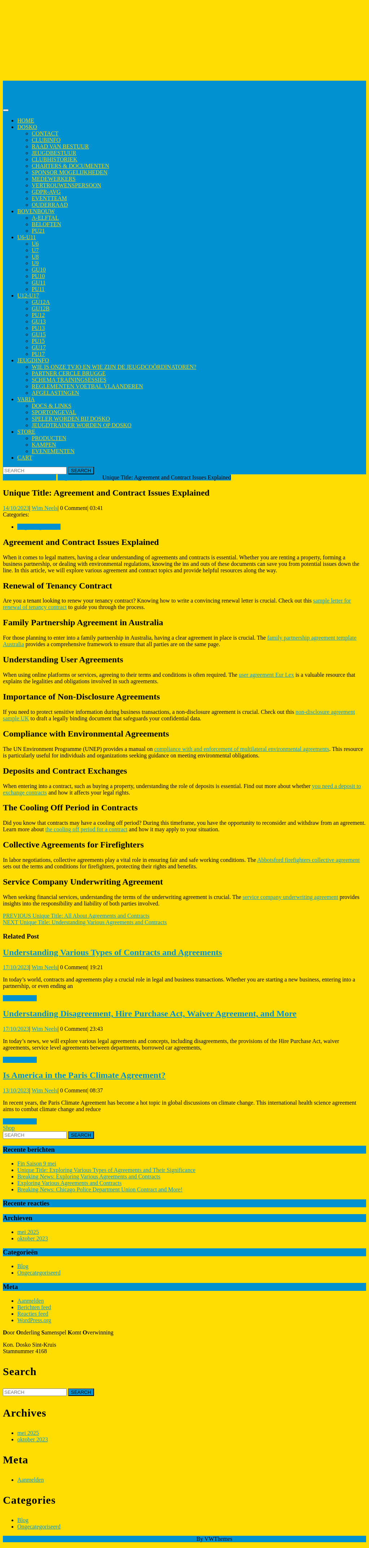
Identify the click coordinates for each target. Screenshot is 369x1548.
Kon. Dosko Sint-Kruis (29, 84)
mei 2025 (28, 1232)
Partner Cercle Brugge (69, 373)
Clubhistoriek (54, 159)
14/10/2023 (16, 508)
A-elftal (45, 218)
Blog (22, 1266)
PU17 (38, 354)
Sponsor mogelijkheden (69, 172)
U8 (35, 257)
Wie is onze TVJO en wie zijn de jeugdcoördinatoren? (114, 367)
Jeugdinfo (33, 360)
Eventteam (49, 198)
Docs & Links (51, 406)
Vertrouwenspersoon (66, 185)
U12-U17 (28, 295)
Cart (24, 458)
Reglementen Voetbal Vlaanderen (87, 386)
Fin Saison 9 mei (36, 1163)
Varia (26, 399)
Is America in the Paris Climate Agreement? (84, 1075)
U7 (35, 250)
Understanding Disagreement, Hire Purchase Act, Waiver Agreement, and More (150, 1013)
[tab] (6, 110)
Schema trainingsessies (69, 380)
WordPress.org (34, 1320)
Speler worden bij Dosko (71, 419)
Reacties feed (32, 1314)
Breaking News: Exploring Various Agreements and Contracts (88, 1176)
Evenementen (53, 451)
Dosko (27, 127)
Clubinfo (46, 140)
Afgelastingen (55, 393)
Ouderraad (50, 205)
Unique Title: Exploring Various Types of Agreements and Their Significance (106, 1170)
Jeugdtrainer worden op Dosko (82, 425)
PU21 (38, 231)
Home (25, 120)
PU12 (38, 315)
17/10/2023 (16, 967)
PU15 (38, 341)
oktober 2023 (32, 1238)
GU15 (39, 334)
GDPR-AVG (46, 192)
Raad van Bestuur (60, 146)
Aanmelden (30, 1301)
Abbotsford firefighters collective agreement (308, 860)
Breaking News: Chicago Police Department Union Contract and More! (100, 1189)
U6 (35, 244)
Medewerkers (54, 179)
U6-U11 (26, 237)
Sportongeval (54, 412)
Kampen (44, 445)
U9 (35, 263)
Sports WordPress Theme (166, 1539)
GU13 (39, 321)
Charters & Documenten (70, 166)
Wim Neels (45, 508)
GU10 (39, 270)
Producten (49, 438)
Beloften (46, 224)
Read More (20, 998)
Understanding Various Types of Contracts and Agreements (112, 952)
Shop (9, 1128)
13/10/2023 (16, 1090)
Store (26, 432)
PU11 (38, 289)
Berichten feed (34, 1307)
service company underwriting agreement (290, 897)
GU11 (39, 282)
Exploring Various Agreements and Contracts (69, 1183)
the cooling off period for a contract (86, 829)
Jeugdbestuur (54, 153)
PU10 (38, 276)
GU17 (39, 347)
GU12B (41, 308)
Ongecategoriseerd (79, 477)
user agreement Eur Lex (266, 675)
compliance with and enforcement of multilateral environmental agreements (241, 749)
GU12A (41, 302)
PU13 (38, 328)
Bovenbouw (36, 211)
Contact (45, 133)
